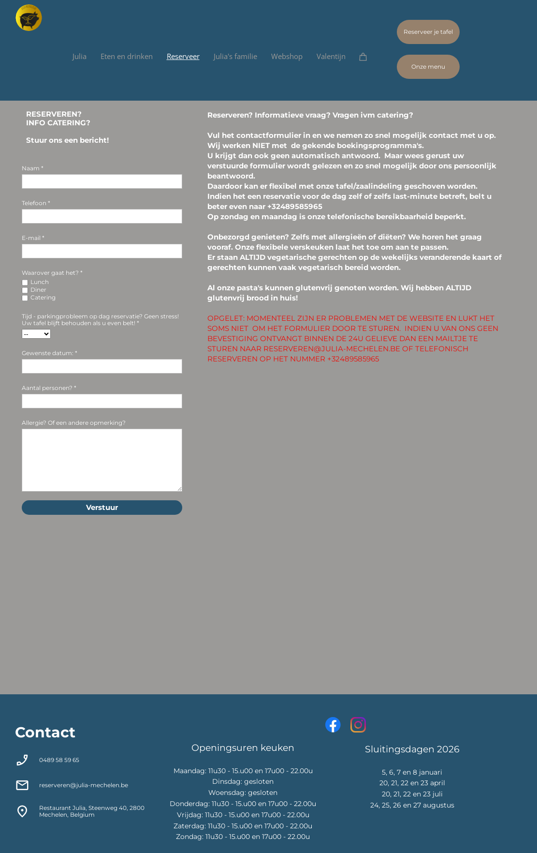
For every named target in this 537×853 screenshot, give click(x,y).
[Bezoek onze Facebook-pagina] (333, 725)
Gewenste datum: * (49, 353)
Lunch (39, 281)
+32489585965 (294, 206)
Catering (43, 297)
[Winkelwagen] (367, 56)
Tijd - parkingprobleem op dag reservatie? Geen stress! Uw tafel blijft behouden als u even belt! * (100, 320)
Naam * (33, 168)
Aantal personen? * (49, 387)
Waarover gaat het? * (52, 272)
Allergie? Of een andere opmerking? (74, 422)
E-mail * (33, 237)
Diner (38, 289)
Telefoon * (36, 203)
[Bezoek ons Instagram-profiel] (358, 725)
